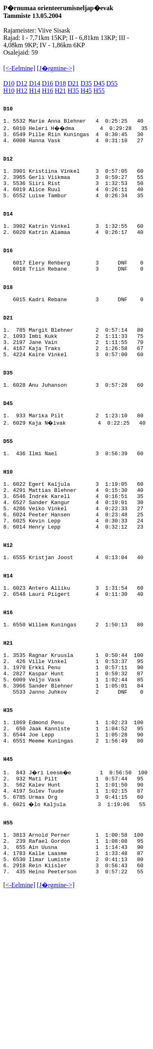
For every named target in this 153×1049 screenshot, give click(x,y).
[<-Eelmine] (19, 68)
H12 (22, 90)
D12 (22, 83)
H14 (34, 90)
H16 (47, 90)
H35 (73, 90)
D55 (112, 83)
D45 (99, 83)
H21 (60, 90)
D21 (73, 83)
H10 (9, 90)
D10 (9, 83)
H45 (86, 90)
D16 (47, 83)
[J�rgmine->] (55, 68)
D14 (34, 83)
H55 (99, 90)
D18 (60, 83)
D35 (86, 83)
